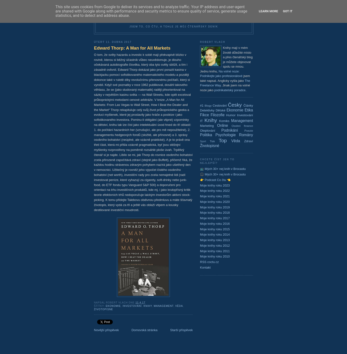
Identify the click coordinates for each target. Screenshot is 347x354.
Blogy (208, 105)
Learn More (268, 11)
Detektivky (207, 110)
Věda (179, 306)
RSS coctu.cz (209, 262)
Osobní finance (242, 125)
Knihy (148, 306)
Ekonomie (113, 306)
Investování (132, 306)
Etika (249, 110)
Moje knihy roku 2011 (215, 251)
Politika (206, 135)
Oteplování (207, 130)
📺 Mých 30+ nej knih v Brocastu (223, 169)
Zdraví (248, 141)
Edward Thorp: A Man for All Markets (132, 48)
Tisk (212, 141)
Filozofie (218, 115)
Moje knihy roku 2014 (215, 234)
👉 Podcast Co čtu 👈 (215, 180)
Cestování (220, 105)
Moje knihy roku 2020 (215, 202)
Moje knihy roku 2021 (215, 196)
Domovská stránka (145, 330)
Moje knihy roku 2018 (215, 212)
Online (222, 125)
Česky (235, 105)
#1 (201, 105)
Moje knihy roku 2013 (215, 240)
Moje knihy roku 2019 (215, 207)
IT (201, 121)
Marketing (207, 126)
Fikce (204, 115)
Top (223, 140)
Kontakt (205, 267)
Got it (288, 11)
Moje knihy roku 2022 (215, 191)
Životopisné (103, 309)
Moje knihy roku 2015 (215, 229)
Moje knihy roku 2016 (215, 223)
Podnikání (229, 130)
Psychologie (225, 135)
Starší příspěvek (181, 330)
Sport (203, 141)
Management (164, 306)
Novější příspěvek (106, 330)
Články (248, 105)
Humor (231, 115)
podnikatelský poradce (229, 90)
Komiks (224, 121)
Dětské (220, 110)
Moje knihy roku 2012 (215, 245)
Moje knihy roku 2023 (215, 185)
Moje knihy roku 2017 (215, 218)
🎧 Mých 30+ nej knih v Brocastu (223, 174)
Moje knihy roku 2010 (215, 256)
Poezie (248, 130)
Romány (246, 135)
